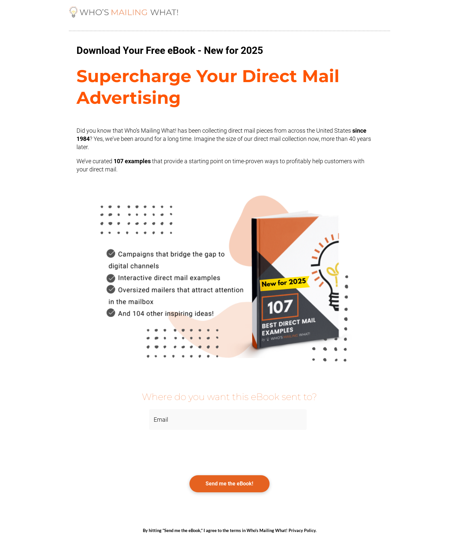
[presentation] (119, 449)
